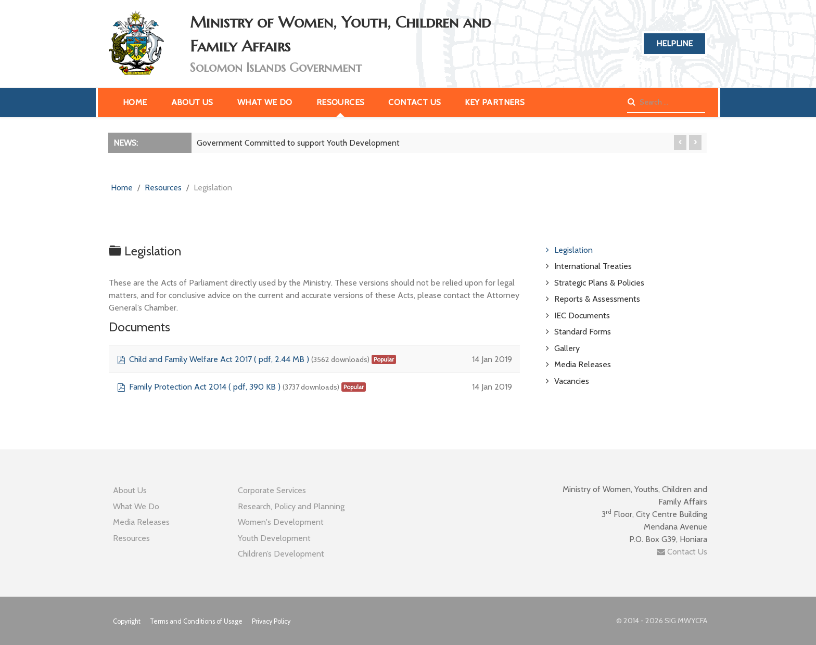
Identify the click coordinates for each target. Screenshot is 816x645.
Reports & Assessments (597, 299)
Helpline (674, 43)
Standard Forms (582, 332)
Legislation (573, 250)
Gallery (567, 348)
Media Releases (582, 364)
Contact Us (682, 552)
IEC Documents (582, 315)
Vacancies (571, 381)
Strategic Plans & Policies (599, 283)
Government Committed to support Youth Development (298, 143)
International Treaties (593, 266)
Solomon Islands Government (276, 67)
